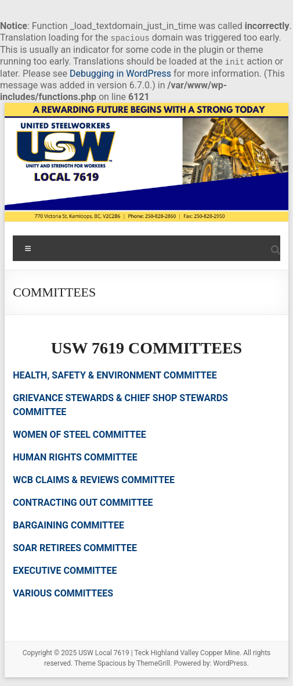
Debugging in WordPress (120, 73)
